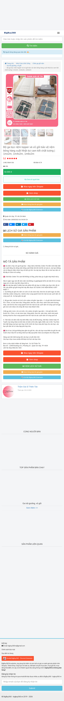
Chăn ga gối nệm (38, 63)
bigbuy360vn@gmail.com (16, 646)
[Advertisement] (32, 15)
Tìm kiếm (32, 46)
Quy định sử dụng (7, 653)
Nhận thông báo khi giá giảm (32, 204)
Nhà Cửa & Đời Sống (23, 63)
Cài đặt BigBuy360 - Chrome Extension (17, 658)
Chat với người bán (32, 179)
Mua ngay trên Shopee (32, 186)
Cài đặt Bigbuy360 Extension (32, 210)
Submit (32, 688)
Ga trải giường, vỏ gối (14, 65)
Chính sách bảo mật (8, 649)
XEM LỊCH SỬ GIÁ (32, 199)
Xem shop (32, 193)
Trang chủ (9, 63)
